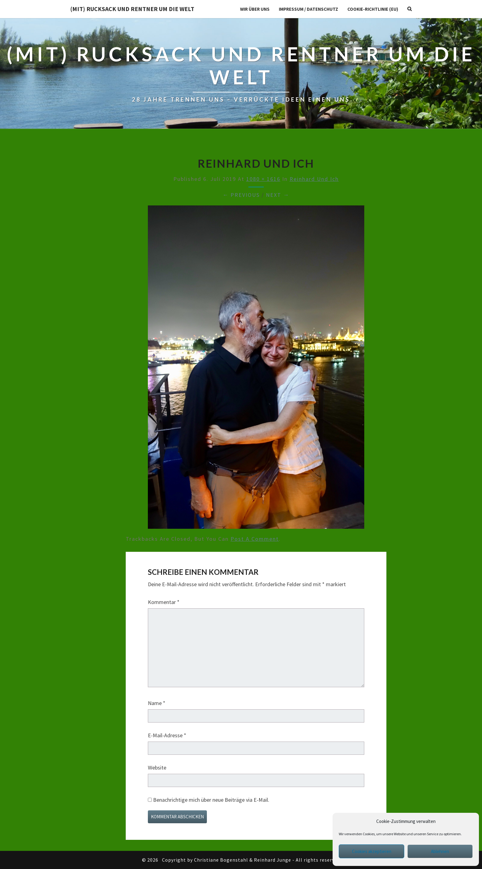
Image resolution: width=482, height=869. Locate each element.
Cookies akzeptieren (371, 851)
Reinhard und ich (314, 178)
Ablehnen (440, 851)
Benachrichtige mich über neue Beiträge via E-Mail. (211, 799)
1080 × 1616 (263, 178)
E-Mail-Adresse (167, 735)
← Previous (241, 194)
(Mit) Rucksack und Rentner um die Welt (132, 9)
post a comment (255, 538)
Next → (277, 194)
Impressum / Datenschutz (308, 9)
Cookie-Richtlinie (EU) (372, 9)
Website (157, 767)
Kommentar (164, 602)
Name (156, 703)
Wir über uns (255, 9)
